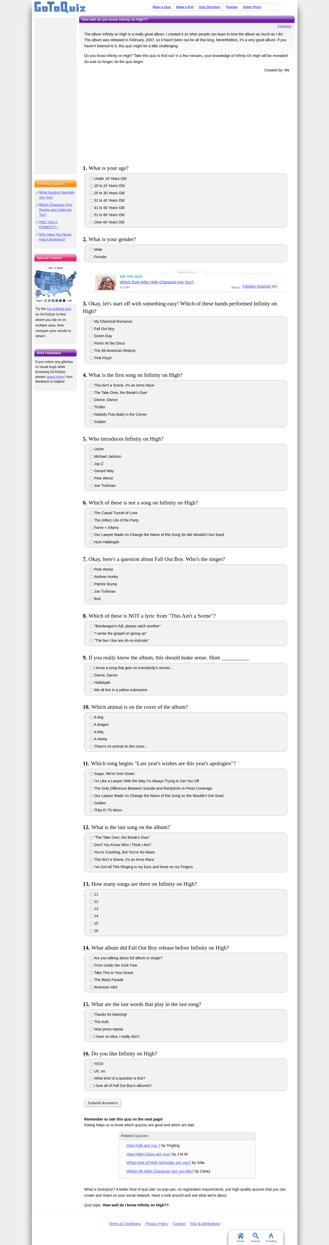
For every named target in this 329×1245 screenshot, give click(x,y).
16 (94, 931)
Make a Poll (184, 7)
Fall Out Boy (102, 329)
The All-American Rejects (112, 350)
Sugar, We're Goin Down (112, 774)
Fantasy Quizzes (256, 286)
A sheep (98, 739)
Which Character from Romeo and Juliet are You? (55, 210)
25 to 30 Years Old (107, 193)
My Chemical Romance (111, 321)
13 (94, 909)
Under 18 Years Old (108, 178)
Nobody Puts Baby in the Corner (118, 414)
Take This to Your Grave (111, 973)
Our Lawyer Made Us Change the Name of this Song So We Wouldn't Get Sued (157, 535)
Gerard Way (102, 471)
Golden (98, 422)
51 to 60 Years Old (107, 215)
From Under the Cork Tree (113, 965)
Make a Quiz (162, 7)
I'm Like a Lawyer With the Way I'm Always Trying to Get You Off (144, 781)
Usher (97, 449)
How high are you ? (143, 1145)
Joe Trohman (103, 485)
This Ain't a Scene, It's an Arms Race (122, 385)
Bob (95, 599)
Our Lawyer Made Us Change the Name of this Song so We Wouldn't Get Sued (157, 796)
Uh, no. (98, 1071)
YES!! (96, 1064)
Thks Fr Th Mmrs (106, 810)
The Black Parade (106, 980)
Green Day (101, 336)
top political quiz (59, 309)
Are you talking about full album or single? (126, 958)
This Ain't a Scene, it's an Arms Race (122, 859)
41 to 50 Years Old (107, 208)
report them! (56, 377)
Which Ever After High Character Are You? (157, 282)
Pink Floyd (100, 358)
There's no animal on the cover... (118, 746)
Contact (179, 1224)
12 (94, 901)
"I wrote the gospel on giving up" (118, 633)
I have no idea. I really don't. (115, 1036)
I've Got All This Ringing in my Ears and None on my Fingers (141, 867)
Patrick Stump (103, 584)
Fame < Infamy (104, 527)
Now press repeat (106, 1029)
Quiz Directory (209, 7)
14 (94, 916)
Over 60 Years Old (107, 222)
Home (240, 1238)
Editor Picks (252, 7)
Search (255, 1238)
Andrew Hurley (104, 577)
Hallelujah (100, 682)
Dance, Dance (104, 400)
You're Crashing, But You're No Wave (122, 852)
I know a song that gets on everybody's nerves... (131, 668)
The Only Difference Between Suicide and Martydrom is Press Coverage (151, 788)
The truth (99, 1022)
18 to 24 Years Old (107, 186)
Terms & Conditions (125, 1224)
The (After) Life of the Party (114, 520)
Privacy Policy (156, 1224)
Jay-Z (96, 464)
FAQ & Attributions (205, 1224)
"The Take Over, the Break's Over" (120, 837)
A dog (96, 717)
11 (94, 894)
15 (94, 923)
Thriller (97, 407)
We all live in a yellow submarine (118, 690)
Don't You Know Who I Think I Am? (120, 845)
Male (96, 249)
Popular (232, 7)
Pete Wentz (101, 478)
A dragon (99, 724)
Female (98, 257)
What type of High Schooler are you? (158, 1162)
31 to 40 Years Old (107, 200)
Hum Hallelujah (104, 542)
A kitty (97, 732)
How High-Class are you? (148, 1154)
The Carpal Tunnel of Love (114, 513)
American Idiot (104, 987)
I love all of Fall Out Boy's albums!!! (120, 1085)
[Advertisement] (187, 117)
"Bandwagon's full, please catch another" (125, 626)
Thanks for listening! (108, 1014)
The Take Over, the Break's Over (118, 392)
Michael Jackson (105, 456)
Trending (271, 1238)
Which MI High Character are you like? (160, 1171)
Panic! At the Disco (107, 343)
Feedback (284, 26)
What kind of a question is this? (117, 1078)
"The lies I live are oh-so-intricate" (119, 640)
